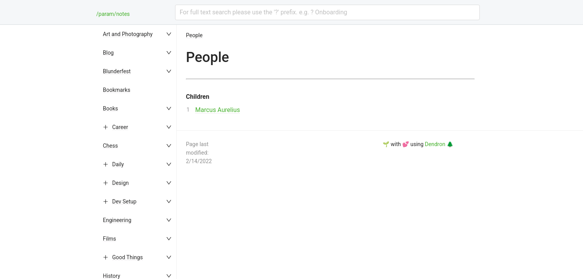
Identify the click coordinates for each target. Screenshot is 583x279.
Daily (118, 164)
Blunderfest (117, 71)
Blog (108, 53)
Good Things (127, 257)
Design (120, 183)
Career (120, 127)
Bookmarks (116, 90)
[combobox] (327, 12)
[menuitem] (138, 34)
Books (110, 108)
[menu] (138, 152)
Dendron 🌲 (439, 144)
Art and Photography (128, 34)
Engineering (117, 220)
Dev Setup (124, 201)
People (194, 35)
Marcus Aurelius (217, 110)
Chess (110, 146)
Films (109, 239)
